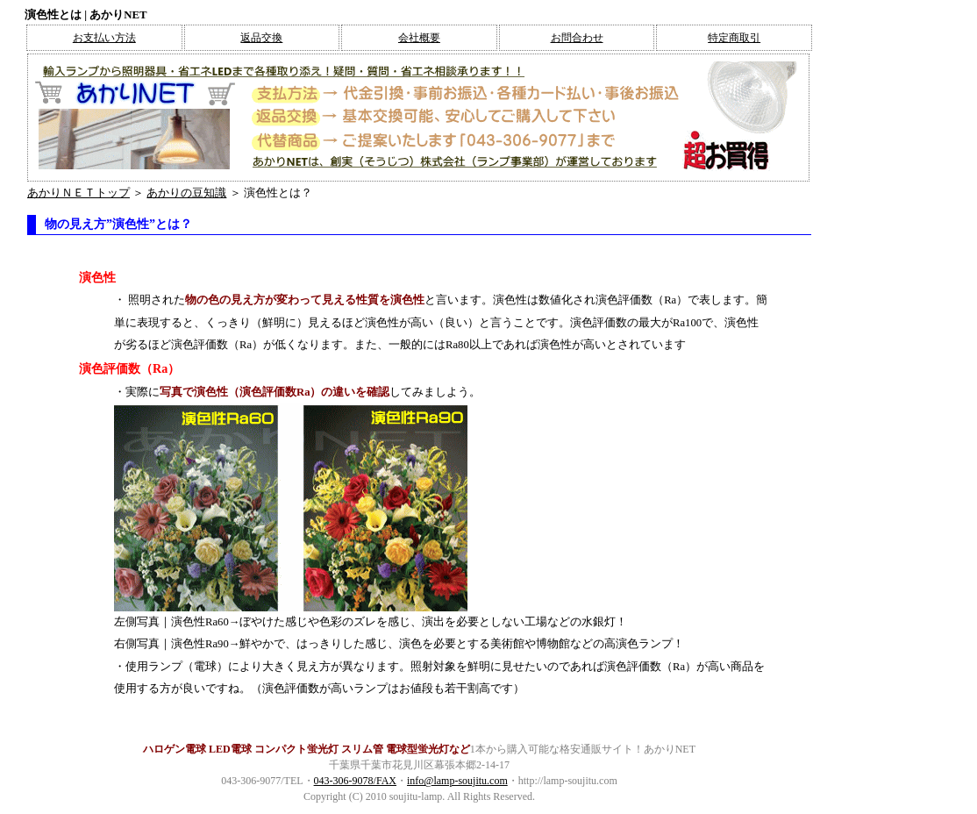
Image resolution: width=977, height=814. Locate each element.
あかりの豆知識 (186, 193)
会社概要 (419, 38)
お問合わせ (577, 38)
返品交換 (261, 38)
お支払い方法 (104, 38)
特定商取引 (734, 38)
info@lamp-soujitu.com (457, 781)
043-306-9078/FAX (355, 781)
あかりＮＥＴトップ (78, 193)
